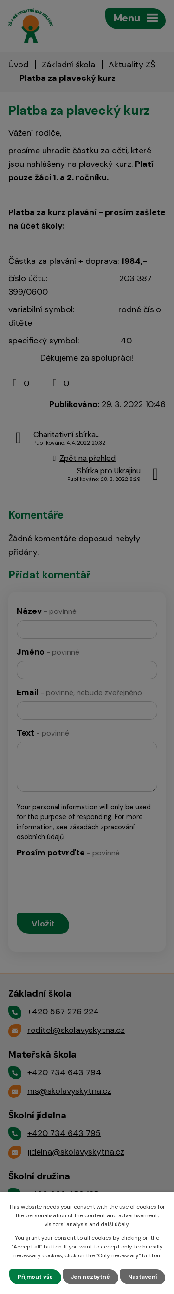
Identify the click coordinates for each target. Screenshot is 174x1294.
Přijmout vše (35, 1277)
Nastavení (142, 1277)
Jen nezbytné (90, 1277)
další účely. (115, 1224)
